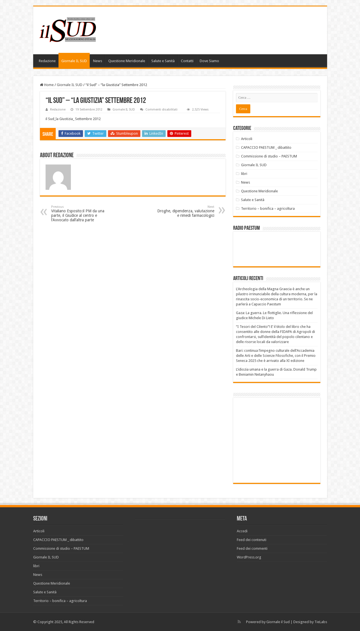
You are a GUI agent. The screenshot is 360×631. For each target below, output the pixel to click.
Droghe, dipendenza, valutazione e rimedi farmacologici (185, 211)
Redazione (47, 61)
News (97, 61)
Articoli (246, 139)
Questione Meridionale (126, 61)
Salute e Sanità (163, 61)
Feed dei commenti (252, 548)
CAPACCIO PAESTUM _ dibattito (266, 147)
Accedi (242, 531)
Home (47, 85)
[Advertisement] (283, 439)
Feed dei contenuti (251, 540)
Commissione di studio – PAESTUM (269, 156)
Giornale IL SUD (74, 61)
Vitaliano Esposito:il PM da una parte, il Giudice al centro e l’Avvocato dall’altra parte (80, 213)
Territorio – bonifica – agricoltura (268, 208)
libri (244, 174)
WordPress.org (249, 557)
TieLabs (320, 622)
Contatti (187, 61)
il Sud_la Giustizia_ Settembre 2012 (73, 119)
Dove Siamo (209, 61)
